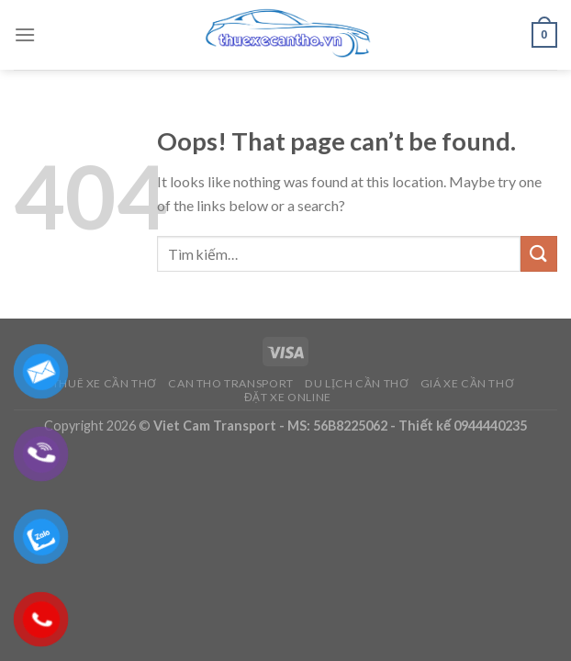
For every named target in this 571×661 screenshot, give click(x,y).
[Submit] (539, 254)
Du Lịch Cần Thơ (357, 383)
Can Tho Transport (230, 383)
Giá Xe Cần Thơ (467, 383)
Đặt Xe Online (287, 397)
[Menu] (25, 34)
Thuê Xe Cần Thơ (104, 383)
